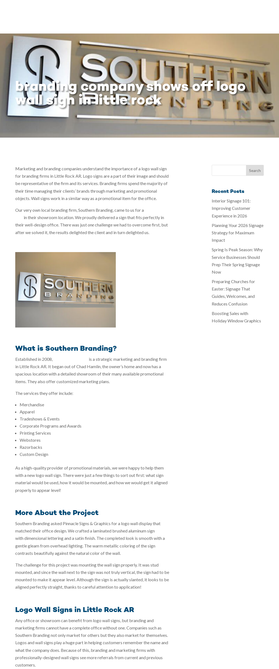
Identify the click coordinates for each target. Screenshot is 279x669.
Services (118, 10)
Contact (264, 10)
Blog (223, 10)
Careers (241, 10)
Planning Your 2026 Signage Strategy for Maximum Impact (237, 199)
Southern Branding (70, 325)
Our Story (169, 10)
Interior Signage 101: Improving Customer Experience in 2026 (231, 174)
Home (97, 10)
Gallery (146, 10)
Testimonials (199, 10)
